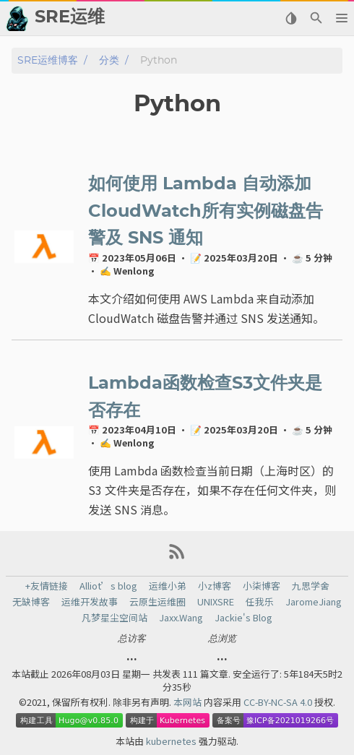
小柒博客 (261, 585)
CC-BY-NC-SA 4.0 (278, 702)
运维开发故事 (89, 601)
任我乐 (260, 601)
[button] (341, 18)
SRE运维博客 (47, 60)
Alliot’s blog (108, 585)
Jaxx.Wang (181, 617)
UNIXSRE (215, 601)
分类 (109, 60)
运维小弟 (167, 585)
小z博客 (214, 585)
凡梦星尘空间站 (114, 617)
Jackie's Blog (243, 617)
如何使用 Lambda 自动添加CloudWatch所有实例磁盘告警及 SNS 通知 (205, 211)
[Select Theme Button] (290, 18)
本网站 (188, 702)
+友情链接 (46, 585)
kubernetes (172, 741)
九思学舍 (310, 585)
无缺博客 (31, 601)
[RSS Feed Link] (177, 556)
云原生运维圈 (157, 601)
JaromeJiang (313, 601)
